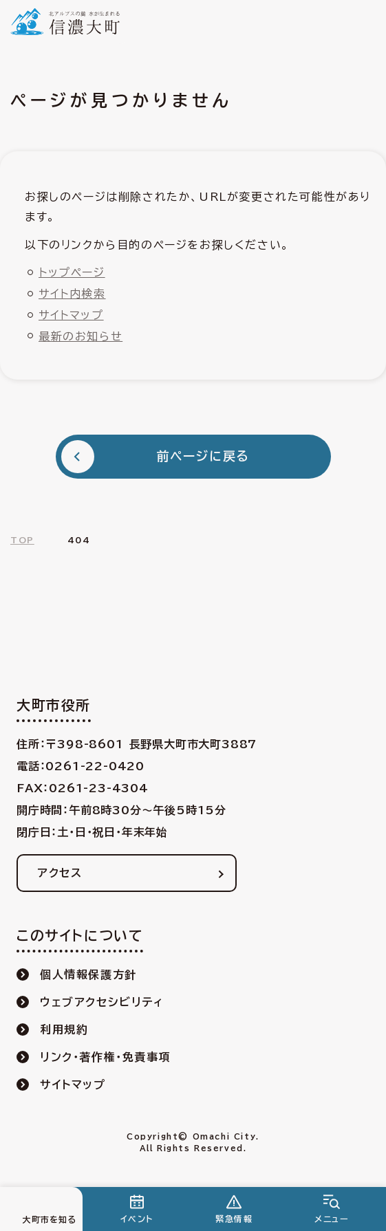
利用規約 (64, 1029)
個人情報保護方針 (88, 974)
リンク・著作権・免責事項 (105, 1057)
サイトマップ (71, 314)
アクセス (59, 872)
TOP (22, 540)
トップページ (72, 272)
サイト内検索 (72, 293)
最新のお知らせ (80, 336)
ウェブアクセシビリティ (102, 1001)
